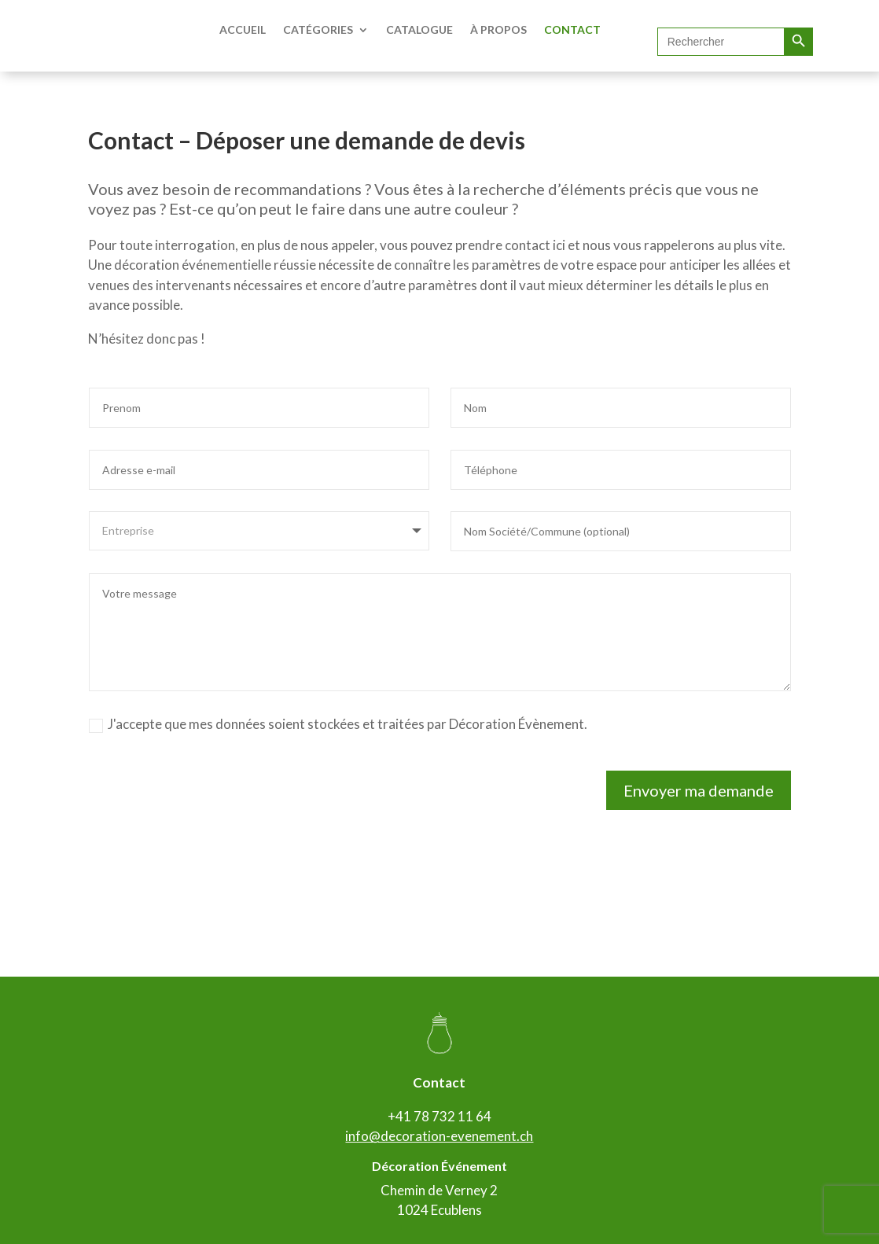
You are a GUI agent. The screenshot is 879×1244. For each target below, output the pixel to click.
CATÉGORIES (318, 29)
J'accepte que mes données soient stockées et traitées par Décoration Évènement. (338, 724)
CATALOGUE (419, 29)
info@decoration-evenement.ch (439, 1136)
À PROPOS (498, 29)
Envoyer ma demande (698, 790)
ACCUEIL (242, 29)
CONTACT (572, 29)
